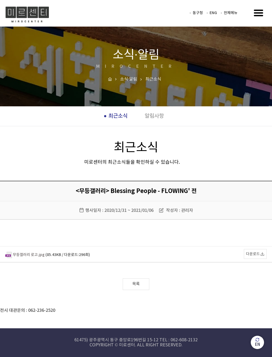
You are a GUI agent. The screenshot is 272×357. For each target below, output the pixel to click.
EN (257, 342)
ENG (213, 13)
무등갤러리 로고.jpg (29, 255)
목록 (136, 284)
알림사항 (154, 116)
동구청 (198, 13)
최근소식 (118, 116)
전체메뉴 (230, 13)
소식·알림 (128, 79)
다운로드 (253, 254)
